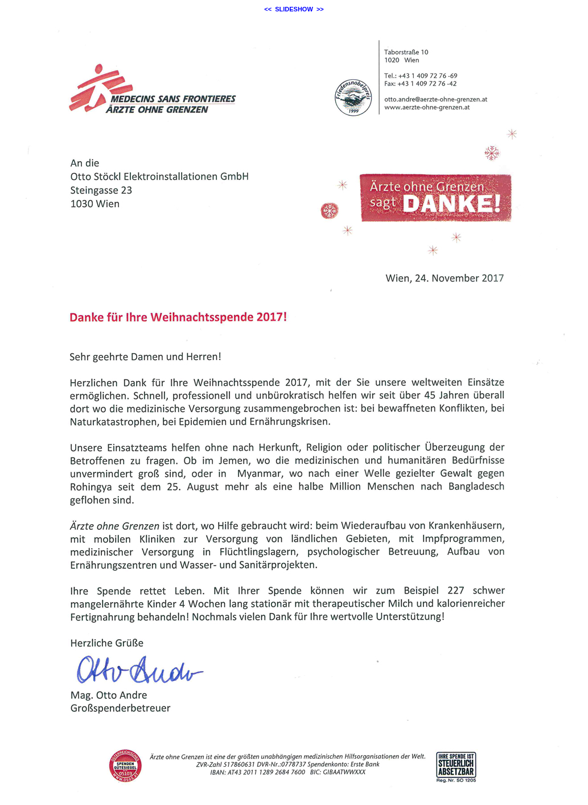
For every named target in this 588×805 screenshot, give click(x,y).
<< (268, 9)
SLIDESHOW (294, 9)
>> (320, 9)
